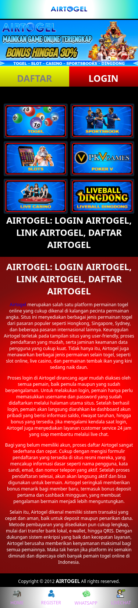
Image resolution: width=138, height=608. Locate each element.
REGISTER (51, 597)
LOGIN (103, 78)
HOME (17, 597)
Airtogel (18, 304)
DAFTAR (34, 78)
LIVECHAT (121, 597)
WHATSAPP (86, 597)
